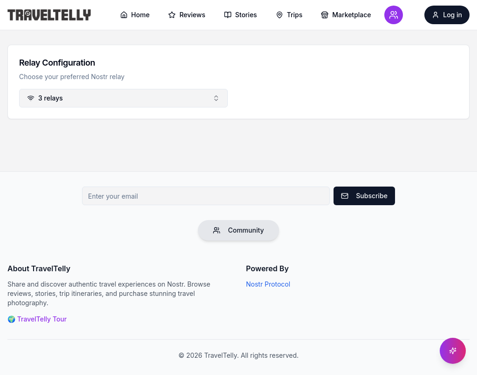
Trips (289, 15)
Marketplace (346, 15)
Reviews (186, 15)
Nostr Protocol (268, 284)
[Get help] (453, 351)
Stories (240, 15)
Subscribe (364, 196)
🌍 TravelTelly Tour (37, 319)
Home (135, 15)
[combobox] (123, 98)
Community (238, 230)
